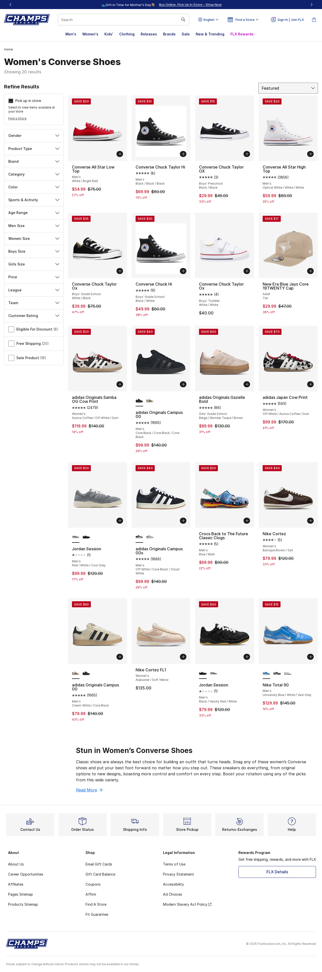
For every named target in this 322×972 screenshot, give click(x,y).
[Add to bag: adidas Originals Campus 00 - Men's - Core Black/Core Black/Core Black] (183, 384)
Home (8, 49)
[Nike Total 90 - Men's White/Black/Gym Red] (288, 673)
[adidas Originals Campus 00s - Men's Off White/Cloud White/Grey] (150, 537)
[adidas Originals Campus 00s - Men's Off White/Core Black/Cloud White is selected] (139, 537)
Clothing (127, 34)
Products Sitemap (23, 904)
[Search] (123, 19)
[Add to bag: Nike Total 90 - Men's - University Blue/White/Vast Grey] (310, 657)
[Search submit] (183, 19)
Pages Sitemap (20, 894)
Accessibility (173, 884)
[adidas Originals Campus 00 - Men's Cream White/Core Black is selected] (75, 673)
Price (33, 277)
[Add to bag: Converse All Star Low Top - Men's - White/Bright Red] (119, 154)
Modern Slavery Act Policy (187, 904)
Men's (70, 34)
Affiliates (15, 884)
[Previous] (10, 4)
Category (33, 174)
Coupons (93, 884)
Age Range (33, 212)
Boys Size (33, 251)
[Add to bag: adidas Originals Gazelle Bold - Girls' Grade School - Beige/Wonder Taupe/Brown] (247, 384)
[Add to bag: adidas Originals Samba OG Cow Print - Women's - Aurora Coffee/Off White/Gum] (119, 384)
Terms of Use (174, 864)
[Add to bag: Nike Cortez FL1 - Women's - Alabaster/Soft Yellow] (183, 657)
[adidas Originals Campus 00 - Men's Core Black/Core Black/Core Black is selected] (139, 400)
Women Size (33, 238)
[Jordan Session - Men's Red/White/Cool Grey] (213, 673)
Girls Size (33, 264)
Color (33, 187)
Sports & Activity (33, 200)
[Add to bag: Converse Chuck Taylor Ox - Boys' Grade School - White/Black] (119, 271)
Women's (90, 34)
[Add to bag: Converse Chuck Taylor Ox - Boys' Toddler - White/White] (247, 271)
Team (33, 303)
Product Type (33, 148)
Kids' (108, 34)
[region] (161, 5)
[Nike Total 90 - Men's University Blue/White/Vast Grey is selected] (266, 673)
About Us (16, 864)
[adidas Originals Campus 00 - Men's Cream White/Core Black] (150, 400)
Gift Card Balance (100, 874)
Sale (186, 34)
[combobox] (123, 19)
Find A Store (96, 904)
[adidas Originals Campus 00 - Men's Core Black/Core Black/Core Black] (86, 673)
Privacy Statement (178, 874)
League (33, 290)
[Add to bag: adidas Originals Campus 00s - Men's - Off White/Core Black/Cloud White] (183, 521)
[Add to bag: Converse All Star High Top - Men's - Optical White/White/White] (310, 154)
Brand (33, 161)
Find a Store (17, 118)
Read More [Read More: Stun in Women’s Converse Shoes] (89, 789)
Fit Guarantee (97, 914)
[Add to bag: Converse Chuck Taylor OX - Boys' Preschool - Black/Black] (247, 154)
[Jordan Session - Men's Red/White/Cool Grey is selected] (75, 537)
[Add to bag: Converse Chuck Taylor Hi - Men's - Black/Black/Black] (183, 154)
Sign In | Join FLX (287, 19)
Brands (169, 34)
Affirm (91, 894)
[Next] (311, 4)
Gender (33, 135)
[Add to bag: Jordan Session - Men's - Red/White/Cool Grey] (119, 521)
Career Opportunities (25, 874)
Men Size (33, 226)
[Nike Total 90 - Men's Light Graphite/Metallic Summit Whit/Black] (277, 673)
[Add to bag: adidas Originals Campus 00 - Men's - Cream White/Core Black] (119, 657)
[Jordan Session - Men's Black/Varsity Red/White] (86, 537)
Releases (149, 34)
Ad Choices (172, 894)
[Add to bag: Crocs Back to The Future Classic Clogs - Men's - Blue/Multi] (247, 521)
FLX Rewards (242, 34)
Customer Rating (33, 315)
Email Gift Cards (99, 864)
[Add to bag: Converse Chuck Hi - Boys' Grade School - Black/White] (183, 271)
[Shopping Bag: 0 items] (314, 19)
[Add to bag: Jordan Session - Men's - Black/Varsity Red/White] (247, 657)
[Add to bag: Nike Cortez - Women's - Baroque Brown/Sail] (310, 521)
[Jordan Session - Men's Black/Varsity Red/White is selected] (203, 673)
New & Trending (210, 34)
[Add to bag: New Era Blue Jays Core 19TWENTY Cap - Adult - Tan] (310, 271)
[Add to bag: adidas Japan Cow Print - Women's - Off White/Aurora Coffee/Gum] (310, 384)
